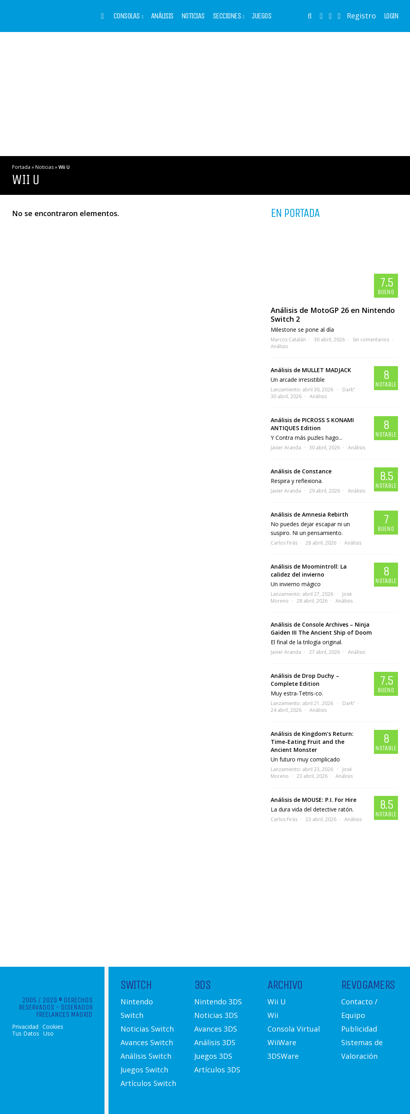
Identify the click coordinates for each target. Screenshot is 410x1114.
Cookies (52, 1027)
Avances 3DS (215, 1029)
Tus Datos (25, 1033)
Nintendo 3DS (218, 1001)
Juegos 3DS (213, 1056)
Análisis (162, 16)
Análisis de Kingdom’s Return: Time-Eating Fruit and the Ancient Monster (312, 741)
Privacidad (25, 1027)
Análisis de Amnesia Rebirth (309, 514)
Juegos (261, 16)
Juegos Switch (144, 1069)
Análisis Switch (146, 1056)
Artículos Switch (148, 1083)
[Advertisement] (205, 94)
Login (391, 16)
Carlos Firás (284, 542)
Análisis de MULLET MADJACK (311, 370)
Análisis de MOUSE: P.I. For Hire (313, 799)
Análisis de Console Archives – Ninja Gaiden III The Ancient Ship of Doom (321, 628)
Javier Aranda (286, 447)
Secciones (227, 16)
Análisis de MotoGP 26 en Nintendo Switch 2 (333, 314)
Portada (21, 167)
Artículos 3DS (217, 1069)
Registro (361, 15)
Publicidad (359, 1029)
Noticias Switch (147, 1029)
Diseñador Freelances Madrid (64, 1011)
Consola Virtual (293, 1029)
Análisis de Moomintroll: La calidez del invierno (309, 570)
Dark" (348, 389)
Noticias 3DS (216, 1015)
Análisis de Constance (301, 471)
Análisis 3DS (214, 1042)
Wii (272, 1015)
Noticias (193, 16)
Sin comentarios (371, 339)
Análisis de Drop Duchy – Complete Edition (305, 679)
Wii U (276, 1001)
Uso (48, 1033)
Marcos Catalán (288, 339)
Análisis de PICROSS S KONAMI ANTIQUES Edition (312, 424)
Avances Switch (147, 1042)
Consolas (126, 16)
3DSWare (283, 1056)
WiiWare (281, 1042)
